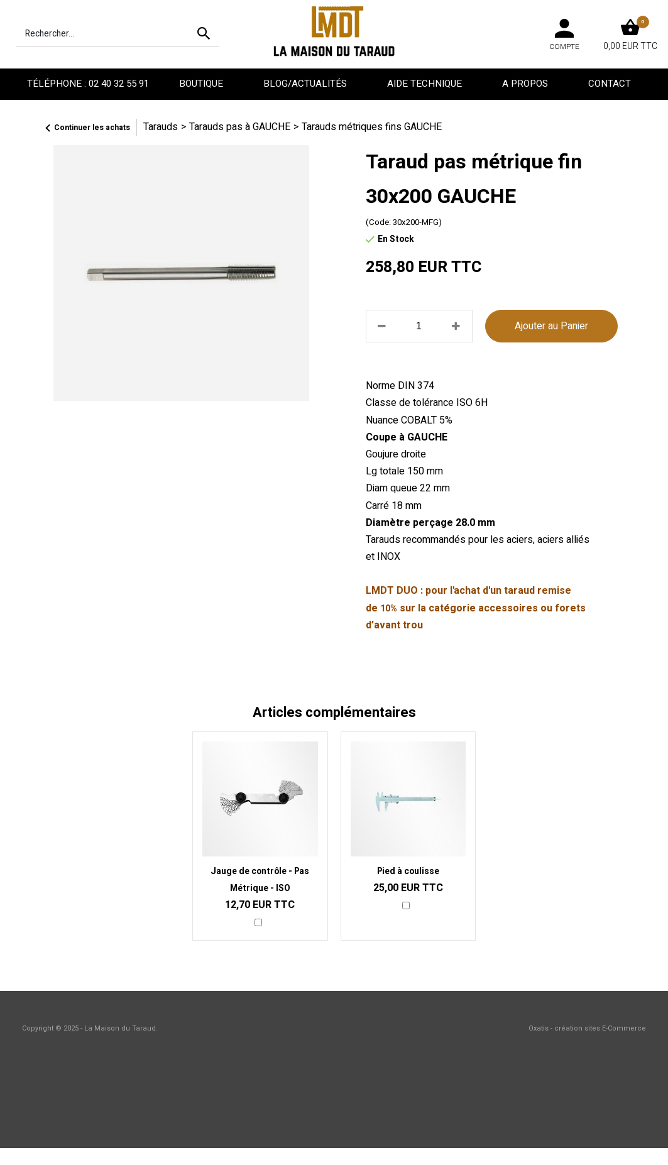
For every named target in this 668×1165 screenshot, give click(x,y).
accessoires (508, 608)
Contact (611, 83)
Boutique (202, 83)
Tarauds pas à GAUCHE (239, 126)
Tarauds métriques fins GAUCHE (372, 126)
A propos (526, 83)
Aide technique (426, 83)
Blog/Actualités (306, 83)
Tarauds (160, 126)
